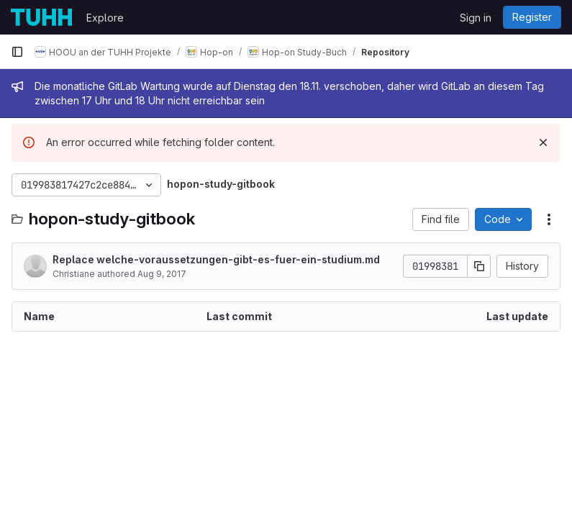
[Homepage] (41, 17)
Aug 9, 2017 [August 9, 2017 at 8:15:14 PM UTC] (161, 273)
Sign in (475, 18)
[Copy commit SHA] (479, 266)
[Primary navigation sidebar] (17, 51)
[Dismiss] (543, 142)
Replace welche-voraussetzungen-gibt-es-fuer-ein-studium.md (216, 259)
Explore (105, 18)
